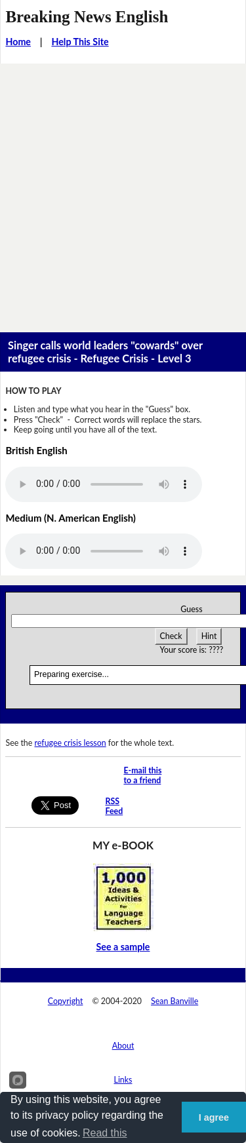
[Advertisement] (123, 193)
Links (123, 1080)
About (123, 1046)
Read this (105, 1132)
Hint (209, 636)
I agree (214, 1117)
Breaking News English (86, 17)
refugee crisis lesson (70, 743)
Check (171, 636)
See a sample (123, 946)
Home (18, 41)
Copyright (65, 1001)
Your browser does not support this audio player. (103, 484)
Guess (191, 609)
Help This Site (79, 41)
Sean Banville (174, 1001)
